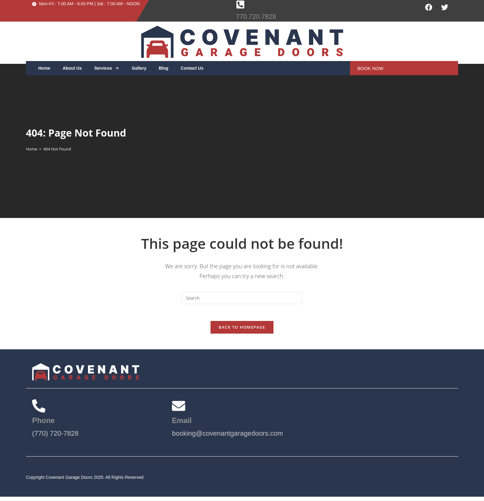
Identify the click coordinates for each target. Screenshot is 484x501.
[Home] (31, 149)
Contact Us (192, 68)
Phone (44, 424)
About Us (72, 68)
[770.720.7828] (241, 5)
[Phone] (40, 409)
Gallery (139, 68)
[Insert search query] (242, 298)
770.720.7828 (258, 17)
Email (182, 424)
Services (106, 68)
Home (44, 68)
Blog (163, 68)
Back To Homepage (242, 329)
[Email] (179, 409)
